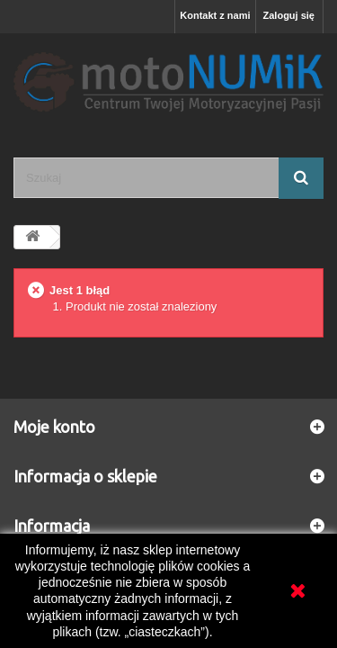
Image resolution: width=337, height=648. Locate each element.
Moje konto (54, 427)
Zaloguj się (289, 15)
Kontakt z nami (215, 15)
